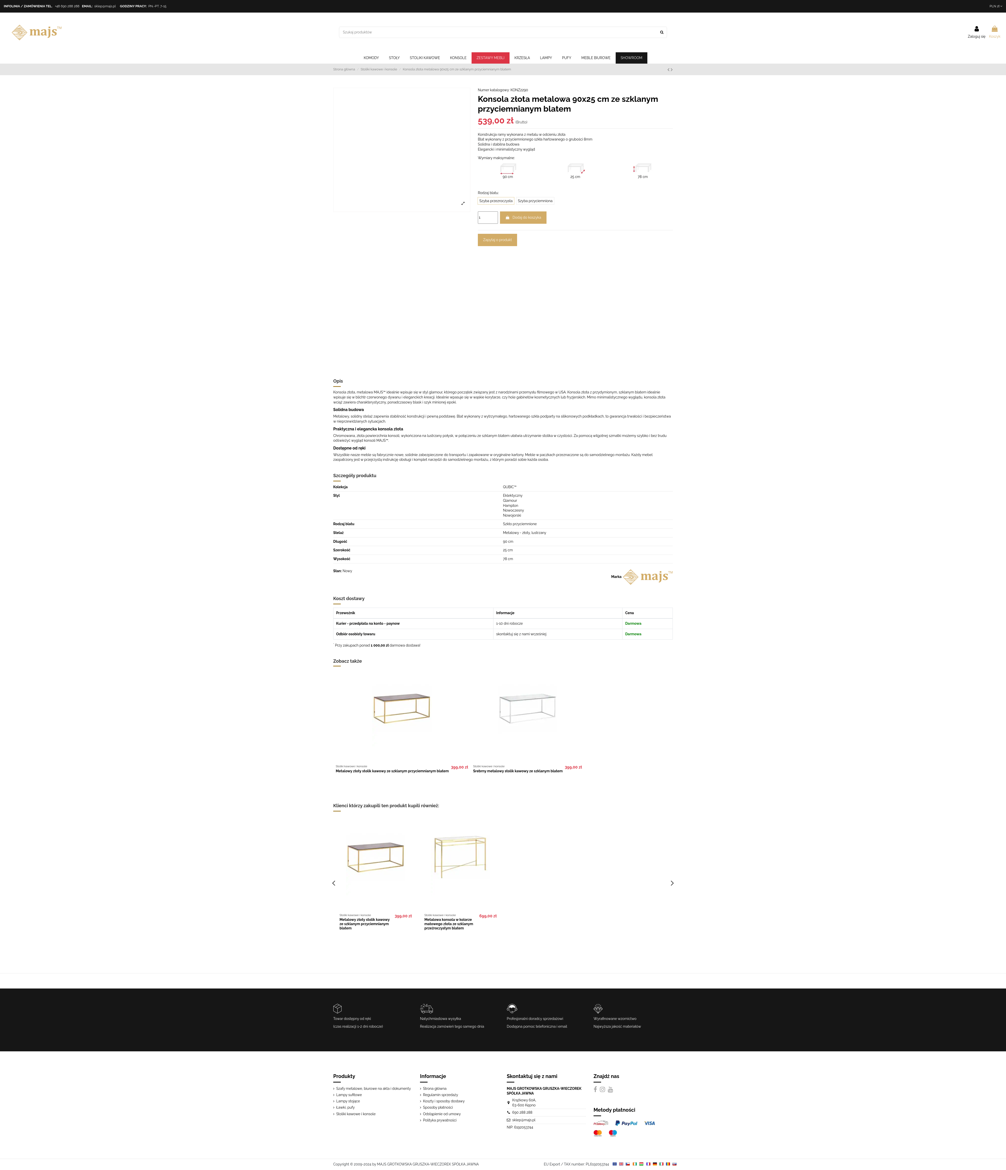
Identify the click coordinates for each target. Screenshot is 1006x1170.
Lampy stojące (348, 1101)
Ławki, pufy (345, 1107)
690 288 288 (522, 1112)
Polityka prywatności (439, 1120)
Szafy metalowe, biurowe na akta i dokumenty (373, 1089)
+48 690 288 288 (67, 6)
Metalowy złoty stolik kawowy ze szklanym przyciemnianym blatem (392, 771)
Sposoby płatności (438, 1107)
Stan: (337, 571)
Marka (616, 577)
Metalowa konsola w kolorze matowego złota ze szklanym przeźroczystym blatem (449, 924)
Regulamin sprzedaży (440, 1095)
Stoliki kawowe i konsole (355, 1114)
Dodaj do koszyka (523, 217)
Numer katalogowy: (494, 90)
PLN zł (996, 6)
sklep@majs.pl (105, 6)
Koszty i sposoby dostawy (444, 1101)
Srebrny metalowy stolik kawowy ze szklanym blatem (518, 771)
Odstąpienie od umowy (442, 1114)
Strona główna (434, 1089)
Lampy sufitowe (349, 1095)
